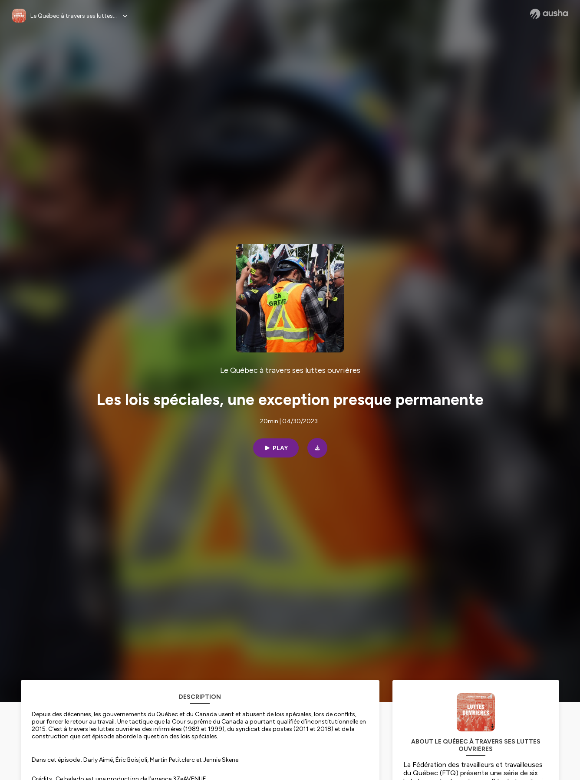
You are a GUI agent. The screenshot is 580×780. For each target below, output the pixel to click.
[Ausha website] (549, 14)
